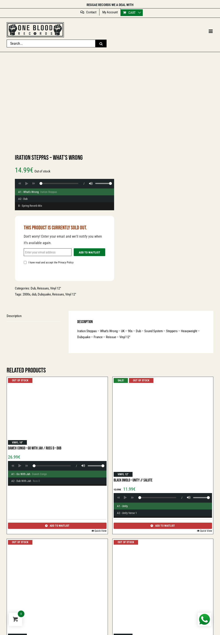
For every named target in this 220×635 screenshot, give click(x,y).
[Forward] (33, 183)
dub (34, 294)
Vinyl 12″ (55, 288)
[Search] (101, 43)
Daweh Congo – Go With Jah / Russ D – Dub (34, 448)
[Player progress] (59, 183)
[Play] (26, 183)
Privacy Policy (65, 262)
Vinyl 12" (70, 294)
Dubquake (44, 294)
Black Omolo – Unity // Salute (133, 480)
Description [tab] (14, 316)
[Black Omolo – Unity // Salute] (163, 427)
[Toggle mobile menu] (211, 31)
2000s (26, 294)
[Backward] (19, 183)
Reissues (43, 288)
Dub (33, 288)
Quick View (101, 530)
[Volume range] (103, 183)
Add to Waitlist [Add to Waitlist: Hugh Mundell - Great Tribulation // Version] (57, 525)
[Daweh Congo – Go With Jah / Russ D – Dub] (57, 411)
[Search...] (51, 43)
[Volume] (90, 183)
